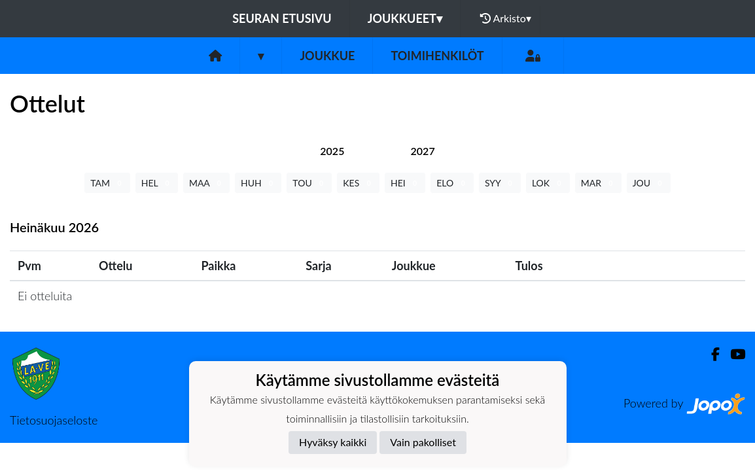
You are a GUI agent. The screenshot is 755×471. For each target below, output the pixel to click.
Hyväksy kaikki (332, 442)
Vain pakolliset (423, 442)
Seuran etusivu (282, 18)
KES (358, 182)
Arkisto (505, 18)
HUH (258, 182)
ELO (452, 182)
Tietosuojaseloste (53, 420)
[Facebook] (710, 354)
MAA (206, 182)
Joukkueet (405, 18)
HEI (405, 182)
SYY (500, 182)
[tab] (332, 150)
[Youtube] (732, 354)
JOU (649, 182)
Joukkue (327, 55)
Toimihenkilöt (437, 55)
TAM (107, 182)
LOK (548, 182)
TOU (309, 182)
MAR (598, 182)
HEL (156, 182)
